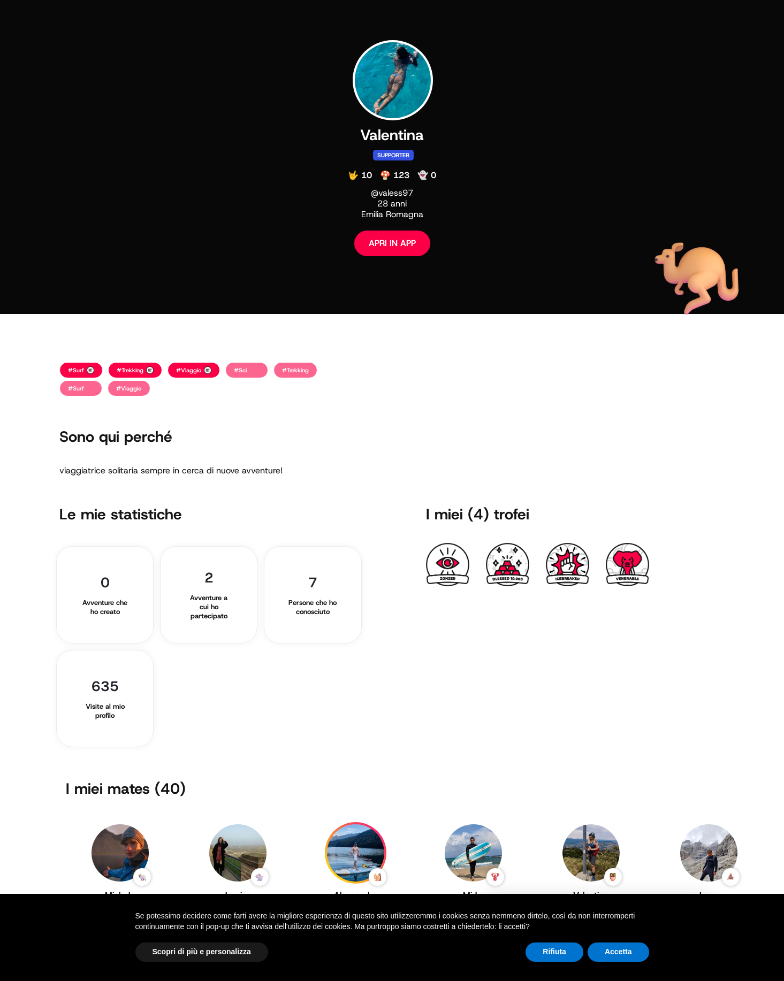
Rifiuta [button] (554, 951)
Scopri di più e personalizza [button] (202, 951)
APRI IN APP (392, 243)
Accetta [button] (618, 951)
